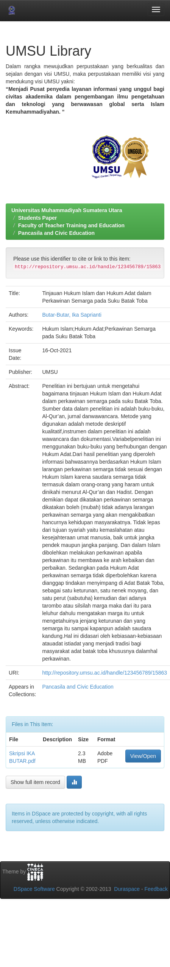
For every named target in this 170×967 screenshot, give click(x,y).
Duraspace (127, 889)
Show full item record (35, 782)
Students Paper (37, 218)
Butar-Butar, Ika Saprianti (71, 315)
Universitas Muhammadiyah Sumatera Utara (66, 210)
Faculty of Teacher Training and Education (71, 225)
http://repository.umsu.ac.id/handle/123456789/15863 (104, 673)
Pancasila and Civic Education (56, 233)
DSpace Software (34, 889)
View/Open (143, 756)
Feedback (156, 889)
